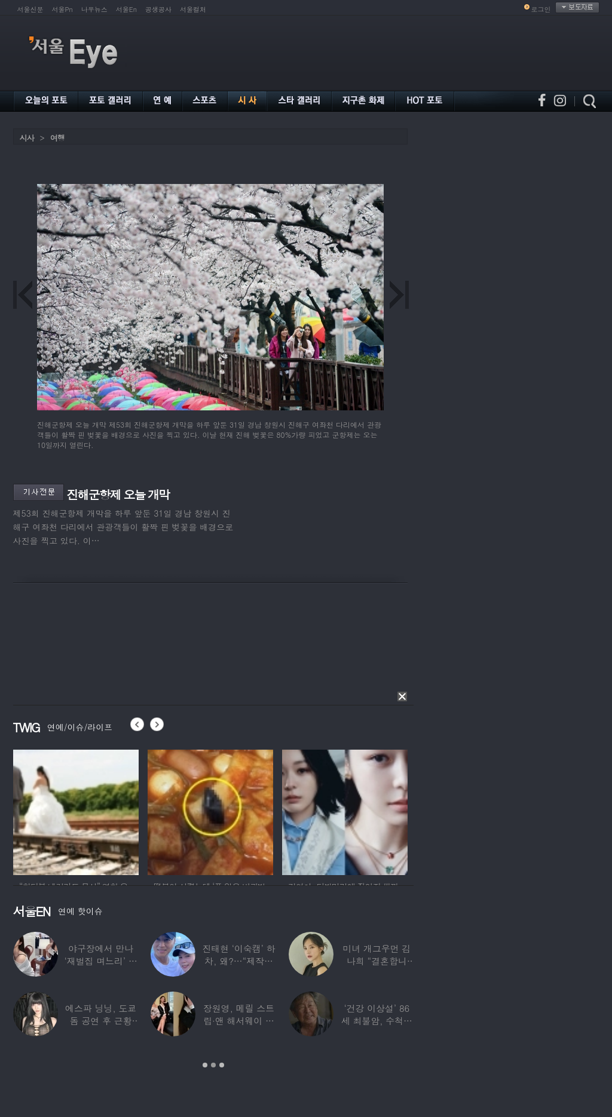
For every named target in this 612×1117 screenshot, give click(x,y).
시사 (27, 137)
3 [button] (221, 1065)
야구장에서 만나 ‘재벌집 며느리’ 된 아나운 (100, 961)
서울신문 (30, 9)
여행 (57, 137)
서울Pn (62, 9)
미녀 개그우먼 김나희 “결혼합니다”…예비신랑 (376, 961)
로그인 (541, 9)
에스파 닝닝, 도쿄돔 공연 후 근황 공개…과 (100, 1020)
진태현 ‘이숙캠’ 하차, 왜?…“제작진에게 (238, 961)
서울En (126, 9)
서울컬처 (193, 9)
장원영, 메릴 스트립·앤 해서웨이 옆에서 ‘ (238, 1020)
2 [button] (213, 1065)
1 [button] (205, 1065)
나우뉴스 (94, 9)
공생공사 (158, 9)
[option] (76, 810)
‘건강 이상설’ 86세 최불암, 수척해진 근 (376, 1020)
